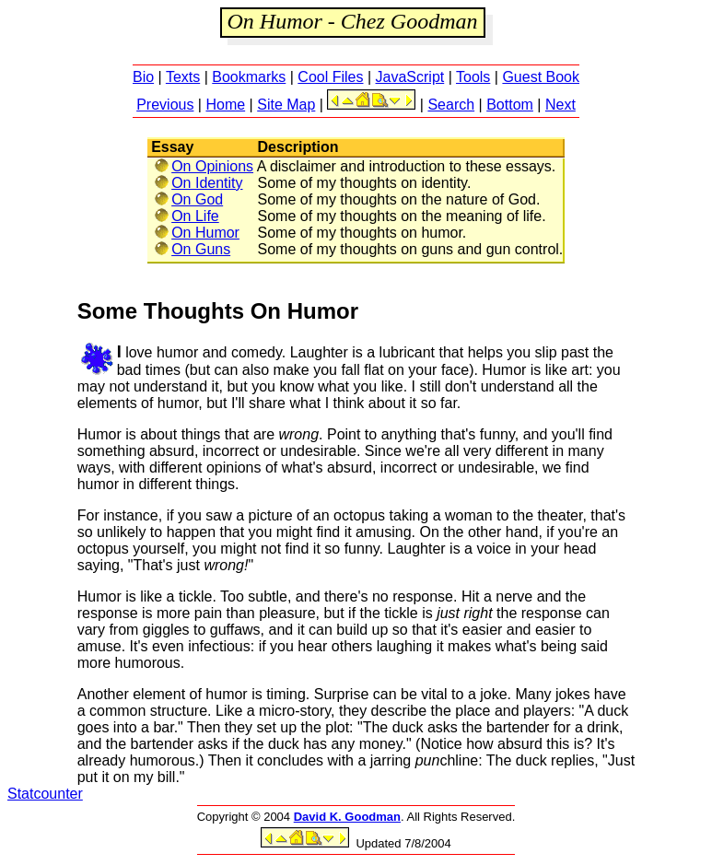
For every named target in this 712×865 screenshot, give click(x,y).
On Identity (198, 183)
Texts (183, 77)
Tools (473, 77)
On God (188, 199)
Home (225, 104)
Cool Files (330, 77)
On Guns (192, 249)
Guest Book (540, 77)
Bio (143, 77)
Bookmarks (249, 77)
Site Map (286, 104)
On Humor (196, 232)
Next (560, 104)
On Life (186, 216)
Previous (164, 104)
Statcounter (45, 793)
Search (450, 104)
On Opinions (203, 166)
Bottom (509, 104)
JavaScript (410, 77)
